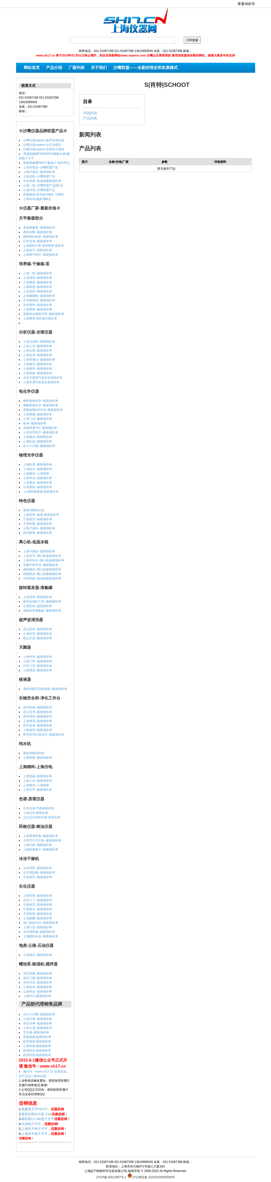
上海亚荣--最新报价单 (37, 597)
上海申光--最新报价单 (37, 478)
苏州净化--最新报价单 (37, 716)
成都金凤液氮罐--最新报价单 (42, 610)
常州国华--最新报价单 (37, 305)
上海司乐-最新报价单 (37, 996)
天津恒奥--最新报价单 (37, 524)
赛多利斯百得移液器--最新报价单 (45, 689)
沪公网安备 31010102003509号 (151, 1175)
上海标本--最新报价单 (37, 987)
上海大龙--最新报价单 (37, 927)
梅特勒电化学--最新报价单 (40, 401)
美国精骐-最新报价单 (37, 1037)
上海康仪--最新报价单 (37, 437)
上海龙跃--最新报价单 (37, 291)
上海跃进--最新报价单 (37, 287)
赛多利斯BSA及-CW (36, 1114)
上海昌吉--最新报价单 (37, 955)
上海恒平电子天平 (34, 1134)
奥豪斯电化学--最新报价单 (40, 405)
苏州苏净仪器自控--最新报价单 (43, 734)
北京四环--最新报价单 (37, 868)
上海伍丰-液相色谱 (35, 813)
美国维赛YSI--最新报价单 (40, 428)
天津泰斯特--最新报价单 (39, 300)
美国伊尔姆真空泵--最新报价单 (43, 314)
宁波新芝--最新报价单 (37, 519)
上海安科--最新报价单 (37, 606)
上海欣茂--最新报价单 (37, 355)
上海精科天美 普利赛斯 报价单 (43, 245)
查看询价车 (246, 4)
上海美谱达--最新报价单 (39, 359)
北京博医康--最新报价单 (39, 872)
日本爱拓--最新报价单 (37, 487)
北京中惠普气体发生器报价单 (42, 377)
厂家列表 (76, 67)
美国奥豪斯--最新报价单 (39, 227)
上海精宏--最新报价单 (37, 282)
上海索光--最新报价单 (37, 482)
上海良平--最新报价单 (37, 250)
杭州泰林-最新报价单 (37, 1041)
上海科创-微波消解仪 (37, 199)
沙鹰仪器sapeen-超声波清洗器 (43, 140)
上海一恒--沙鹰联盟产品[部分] (43, 185)
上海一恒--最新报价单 (37, 273)
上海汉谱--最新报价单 (37, 1019)
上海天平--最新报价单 (37, 790)
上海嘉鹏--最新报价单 (37, 918)
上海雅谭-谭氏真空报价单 (40, 318)
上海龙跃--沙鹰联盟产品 (39, 176)
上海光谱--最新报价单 (37, 350)
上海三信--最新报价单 (37, 419)
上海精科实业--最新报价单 (40, 936)
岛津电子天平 (31, 1124)
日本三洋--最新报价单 (37, 666)
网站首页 (32, 67)
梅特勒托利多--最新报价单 (40, 236)
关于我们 (99, 67)
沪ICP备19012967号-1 (111, 1177)
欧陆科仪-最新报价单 (37, 1050)
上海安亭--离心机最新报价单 (42, 556)
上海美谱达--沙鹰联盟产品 (40, 167)
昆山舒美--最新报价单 (37, 629)
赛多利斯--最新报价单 (37, 232)
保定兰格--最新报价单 (37, 978)
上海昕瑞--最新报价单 (37, 464)
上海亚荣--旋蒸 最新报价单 (41, 514)
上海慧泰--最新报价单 (37, 309)
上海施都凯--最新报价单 (39, 296)
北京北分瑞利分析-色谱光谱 (41, 817)
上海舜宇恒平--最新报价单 (40, 254)
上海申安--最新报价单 (37, 657)
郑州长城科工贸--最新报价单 (42, 601)
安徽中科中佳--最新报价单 (40, 565)
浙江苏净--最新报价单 (37, 712)
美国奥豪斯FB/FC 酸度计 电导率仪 (46, 163)
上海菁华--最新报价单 (37, 368)
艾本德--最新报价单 (36, 1032)
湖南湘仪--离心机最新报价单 (42, 569)
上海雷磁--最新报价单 (37, 414)
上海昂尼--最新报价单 (37, 991)
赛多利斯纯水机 (33, 510)
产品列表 (90, 118)
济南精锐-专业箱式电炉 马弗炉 (43, 194)
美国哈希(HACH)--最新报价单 (43, 410)
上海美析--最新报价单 (37, 373)
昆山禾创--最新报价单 (37, 638)
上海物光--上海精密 (36, 473)
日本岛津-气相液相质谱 (38, 808)
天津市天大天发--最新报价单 (42, 840)
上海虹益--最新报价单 (37, 441)
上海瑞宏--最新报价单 (37, 730)
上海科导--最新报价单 (37, 633)
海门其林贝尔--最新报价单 (40, 923)
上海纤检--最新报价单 (37, 845)
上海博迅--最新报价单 (37, 278)
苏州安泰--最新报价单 (37, 707)
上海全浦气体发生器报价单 (41, 382)
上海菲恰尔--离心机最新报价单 (43, 560)
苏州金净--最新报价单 (37, 725)
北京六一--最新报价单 (37, 900)
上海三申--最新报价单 (37, 661)
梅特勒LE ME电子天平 (37, 1119)
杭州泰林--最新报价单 (37, 533)
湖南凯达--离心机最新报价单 (42, 574)
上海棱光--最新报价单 (37, 364)
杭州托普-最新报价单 (37, 1055)
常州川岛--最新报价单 (37, 982)
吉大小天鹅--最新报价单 (39, 446)
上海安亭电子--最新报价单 (40, 432)
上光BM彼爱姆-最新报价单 (41, 491)
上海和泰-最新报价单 (37, 1046)
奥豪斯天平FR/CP (34, 1109)
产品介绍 (54, 67)
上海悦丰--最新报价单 (37, 469)
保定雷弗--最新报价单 (37, 973)
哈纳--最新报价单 (34, 423)
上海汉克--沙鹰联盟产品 (39, 190)
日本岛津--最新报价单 (37, 241)
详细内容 (90, 113)
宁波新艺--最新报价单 (37, 909)
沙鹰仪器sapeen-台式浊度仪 (42, 145)
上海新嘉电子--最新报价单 (40, 849)
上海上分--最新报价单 (37, 346)
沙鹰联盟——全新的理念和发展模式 (145, 67)
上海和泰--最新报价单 (37, 757)
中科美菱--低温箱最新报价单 (42, 181)
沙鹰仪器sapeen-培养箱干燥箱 (43, 149)
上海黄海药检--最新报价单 (40, 836)
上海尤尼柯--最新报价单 (39, 341)
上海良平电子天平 (34, 1129)
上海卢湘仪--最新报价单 (39, 172)
